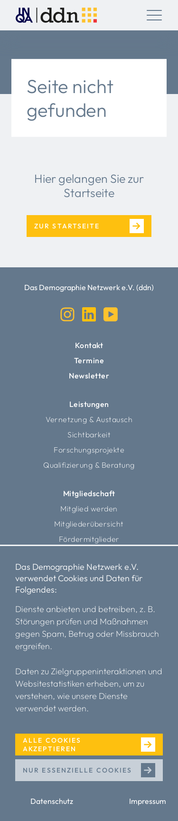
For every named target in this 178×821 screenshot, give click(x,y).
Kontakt (89, 345)
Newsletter (89, 375)
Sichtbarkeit (89, 434)
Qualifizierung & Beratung (89, 465)
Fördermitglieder (89, 539)
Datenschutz (51, 801)
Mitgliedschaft (89, 493)
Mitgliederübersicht (89, 523)
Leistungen (89, 404)
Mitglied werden (89, 508)
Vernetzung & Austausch (89, 419)
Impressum (147, 801)
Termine (89, 360)
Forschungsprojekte (89, 449)
